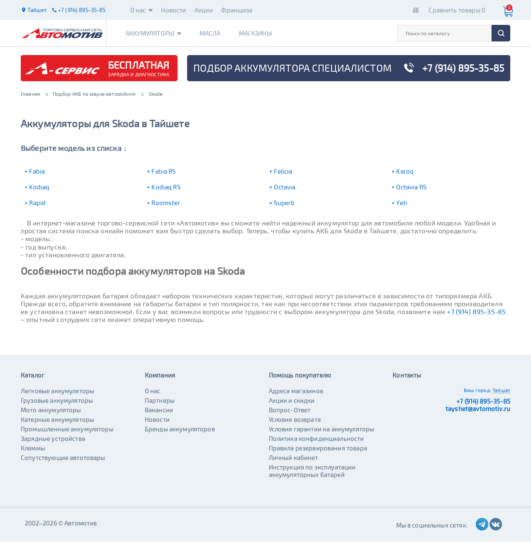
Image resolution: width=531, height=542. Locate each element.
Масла (210, 33)
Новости (173, 10)
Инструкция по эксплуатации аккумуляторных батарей (312, 470)
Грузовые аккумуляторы (57, 400)
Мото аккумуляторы (51, 410)
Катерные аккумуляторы (57, 419)
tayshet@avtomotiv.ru (478, 408)
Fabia (37, 171)
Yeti (401, 202)
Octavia (284, 187)
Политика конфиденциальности (316, 438)
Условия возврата (295, 419)
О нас (141, 10)
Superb (284, 202)
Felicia (283, 171)
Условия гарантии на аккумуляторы (322, 429)
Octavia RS (411, 187)
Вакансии (159, 410)
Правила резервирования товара (318, 448)
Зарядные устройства (53, 438)
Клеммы (33, 448)
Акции (204, 10)
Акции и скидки (292, 400)
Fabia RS (163, 171)
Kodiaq (39, 187)
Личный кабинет (293, 457)
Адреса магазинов (296, 390)
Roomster (165, 202)
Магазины (255, 33)
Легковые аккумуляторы (57, 390)
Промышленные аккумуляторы (67, 429)
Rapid (37, 202)
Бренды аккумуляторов (180, 429)
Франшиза (236, 10)
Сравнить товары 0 (457, 10)
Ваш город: (477, 390)
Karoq (405, 171)
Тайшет (501, 390)
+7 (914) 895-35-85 (476, 311)
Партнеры (160, 400)
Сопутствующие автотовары (63, 457)
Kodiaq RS (165, 187)
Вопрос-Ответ (290, 410)
